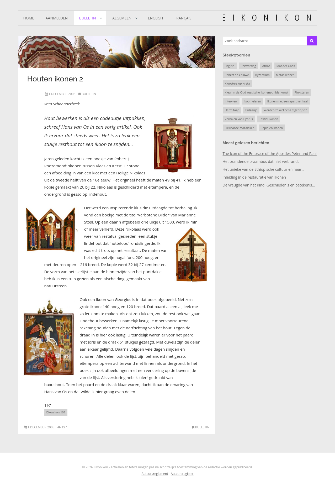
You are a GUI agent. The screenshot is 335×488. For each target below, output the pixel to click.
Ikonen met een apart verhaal (287, 101)
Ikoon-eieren (252, 101)
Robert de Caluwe (237, 75)
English (155, 17)
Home (28, 17)
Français (183, 17)
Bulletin (87, 17)
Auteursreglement (154, 473)
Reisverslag (248, 66)
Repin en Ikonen (272, 128)
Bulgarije (251, 110)
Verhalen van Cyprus (239, 119)
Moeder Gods (285, 66)
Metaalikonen (285, 75)
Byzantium (262, 75)
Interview (231, 101)
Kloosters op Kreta (237, 83)
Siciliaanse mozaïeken (239, 128)
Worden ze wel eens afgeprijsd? (285, 110)
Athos (266, 66)
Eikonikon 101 (56, 412)
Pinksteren (302, 92)
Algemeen (121, 17)
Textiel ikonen (268, 119)
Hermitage (232, 110)
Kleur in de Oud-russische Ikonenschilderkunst (256, 92)
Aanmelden (57, 17)
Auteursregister (182, 473)
